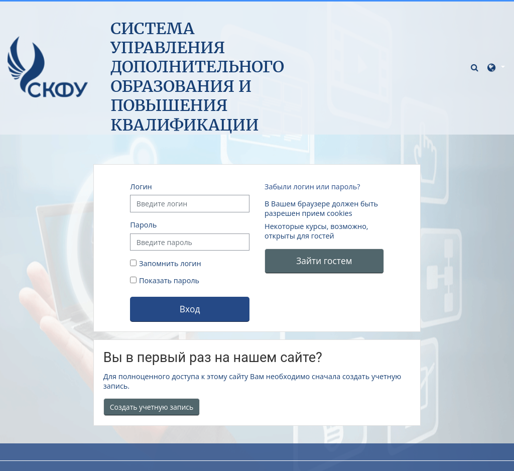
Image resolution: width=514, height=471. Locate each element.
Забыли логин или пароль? (312, 186)
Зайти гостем (324, 261)
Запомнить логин (170, 263)
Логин (141, 186)
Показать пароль (168, 280)
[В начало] (48, 66)
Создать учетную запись (152, 407)
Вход (190, 309)
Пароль (143, 224)
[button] (476, 67)
